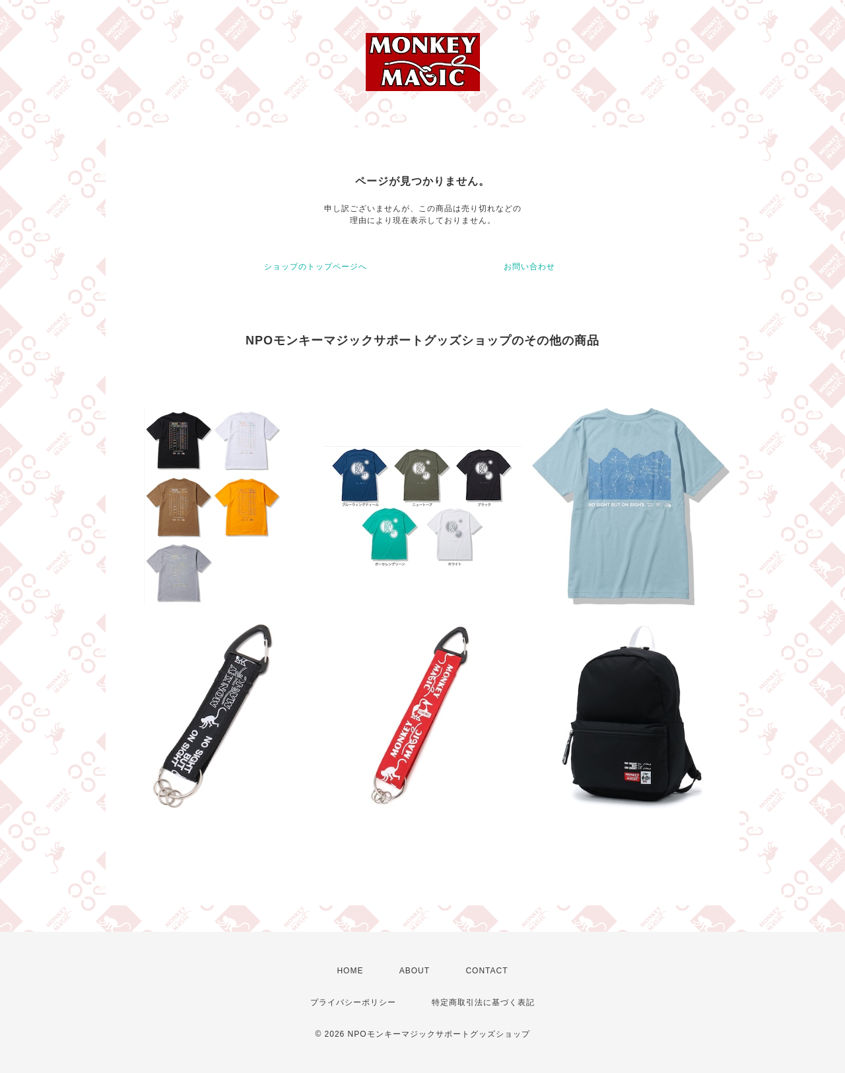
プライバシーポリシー (353, 1002)
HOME (350, 970)
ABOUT (414, 970)
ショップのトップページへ (315, 266)
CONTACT (486, 970)
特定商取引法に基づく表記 (483, 1002)
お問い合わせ (529, 266)
